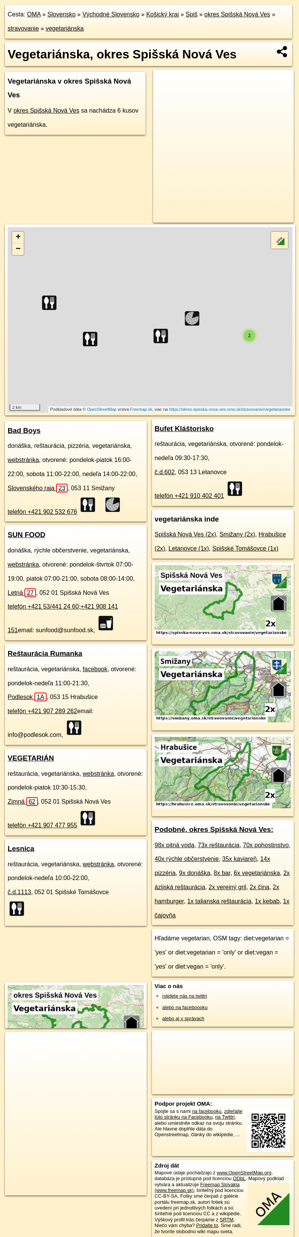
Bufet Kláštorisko (184, 429)
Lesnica (21, 849)
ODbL (239, 1178)
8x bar (222, 873)
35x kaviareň (239, 859)
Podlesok (27, 697)
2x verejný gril (227, 887)
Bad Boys (24, 430)
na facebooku (206, 1111)
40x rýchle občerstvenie (187, 859)
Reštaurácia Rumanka (45, 653)
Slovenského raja (38, 488)
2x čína (260, 887)
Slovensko (61, 14)
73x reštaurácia (218, 845)
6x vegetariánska (257, 873)
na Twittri (224, 1117)
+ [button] (18, 237)
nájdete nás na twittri (184, 996)
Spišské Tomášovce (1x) (245, 548)
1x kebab (267, 901)
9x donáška (194, 873)
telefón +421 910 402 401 (189, 496)
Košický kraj (162, 14)
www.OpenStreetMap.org (244, 1173)
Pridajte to (207, 1225)
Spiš (191, 14)
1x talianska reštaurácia (219, 901)
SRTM (227, 1219)
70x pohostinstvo (266, 845)
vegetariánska (65, 28)
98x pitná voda (174, 845)
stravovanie (23, 28)
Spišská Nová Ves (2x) (185, 534)
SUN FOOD (26, 535)
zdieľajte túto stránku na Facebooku (198, 1114)
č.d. (19, 892)
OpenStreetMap (102, 409)
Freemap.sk (141, 409)
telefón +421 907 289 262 (42, 711)
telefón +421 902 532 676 (42, 512)
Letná (22, 592)
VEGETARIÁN (31, 758)
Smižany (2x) (237, 534)
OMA (34, 14)
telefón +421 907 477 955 (42, 825)
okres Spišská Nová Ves (237, 14)
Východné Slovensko (110, 14)
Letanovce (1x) (188, 548)
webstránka (23, 460)
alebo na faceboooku (185, 1007)
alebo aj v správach (183, 1018)
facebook (95, 669)
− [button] (18, 249)
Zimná (23, 801)
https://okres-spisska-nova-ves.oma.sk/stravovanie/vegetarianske (230, 409)
